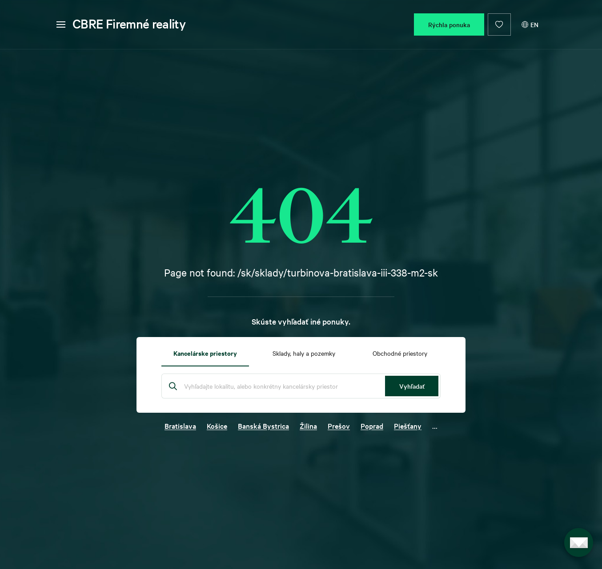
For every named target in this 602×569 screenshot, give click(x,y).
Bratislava (180, 426)
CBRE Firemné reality (128, 24)
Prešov (339, 426)
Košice (217, 426)
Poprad (372, 426)
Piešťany (407, 426)
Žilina (308, 426)
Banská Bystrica (263, 426)
